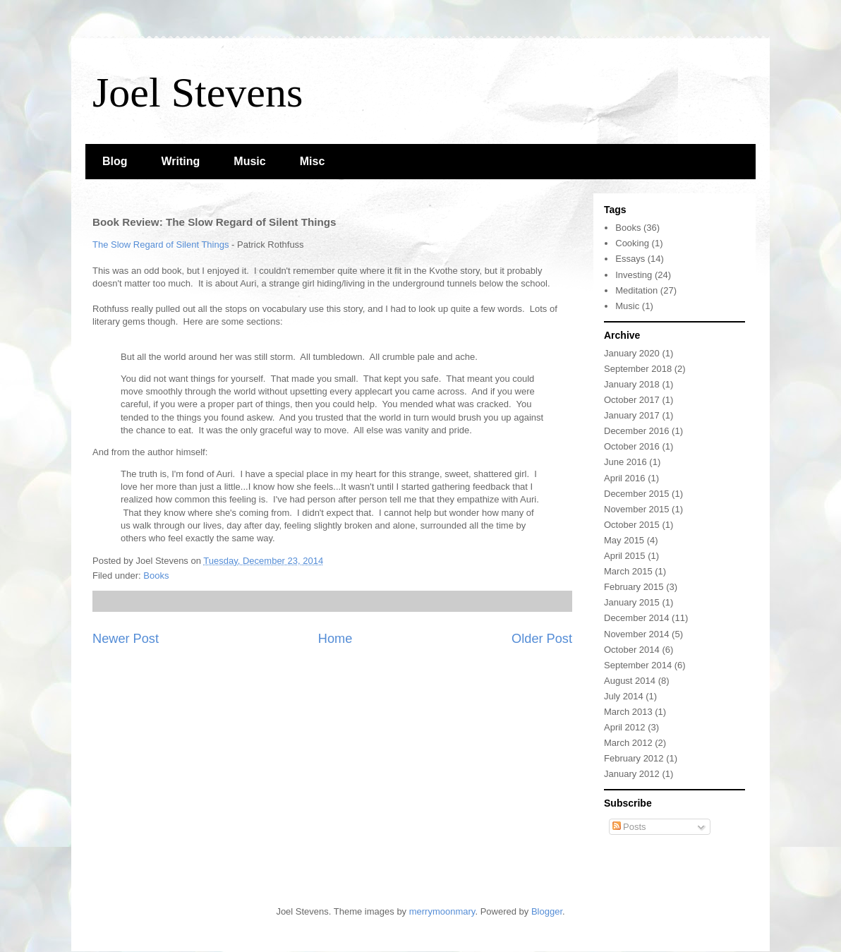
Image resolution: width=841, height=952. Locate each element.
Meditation (636, 290)
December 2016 (637, 431)
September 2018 (638, 368)
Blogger (546, 911)
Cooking (632, 243)
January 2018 (632, 384)
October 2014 (632, 649)
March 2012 (628, 742)
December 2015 (637, 493)
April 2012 (625, 727)
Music (249, 161)
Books (156, 575)
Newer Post (125, 639)
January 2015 (632, 602)
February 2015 (634, 587)
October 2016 (632, 446)
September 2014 (638, 665)
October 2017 (632, 399)
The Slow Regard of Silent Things (160, 244)
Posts (629, 826)
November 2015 (637, 509)
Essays (630, 258)
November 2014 (637, 634)
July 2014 (623, 696)
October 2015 (632, 524)
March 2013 (628, 711)
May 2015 (624, 540)
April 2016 (625, 478)
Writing (181, 161)
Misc (312, 161)
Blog (115, 161)
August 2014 (629, 680)
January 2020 (632, 353)
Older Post (542, 639)
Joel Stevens (197, 92)
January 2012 (632, 774)
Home (335, 639)
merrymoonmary (442, 911)
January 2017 (632, 415)
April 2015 (625, 555)
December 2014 (637, 618)
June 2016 (625, 462)
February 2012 (634, 758)
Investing (633, 275)
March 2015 (628, 571)
